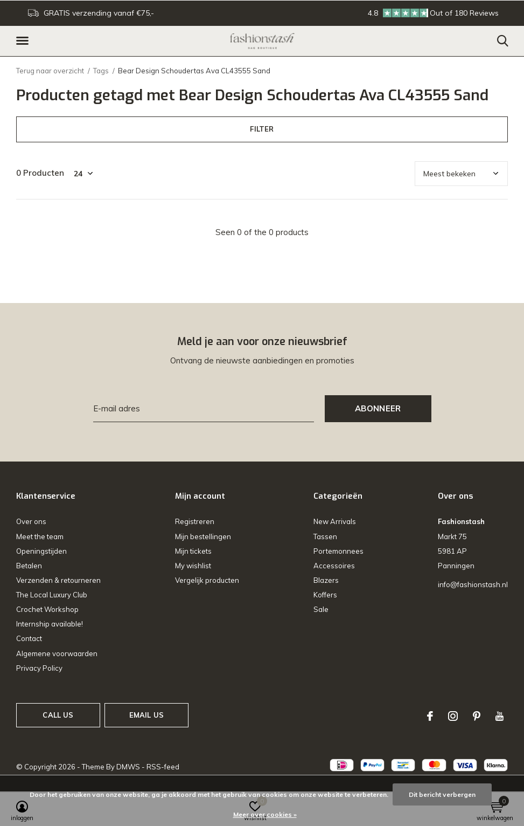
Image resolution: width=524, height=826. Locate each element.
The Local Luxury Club (51, 594)
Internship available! (49, 624)
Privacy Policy (39, 668)
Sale (321, 609)
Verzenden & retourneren (58, 580)
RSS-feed (162, 766)
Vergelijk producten (207, 580)
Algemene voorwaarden (56, 653)
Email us (146, 715)
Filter (262, 129)
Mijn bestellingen (203, 536)
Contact (29, 638)
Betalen (29, 565)
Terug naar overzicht (50, 70)
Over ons (31, 521)
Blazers (326, 580)
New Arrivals (334, 521)
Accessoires (334, 565)
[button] (24, 41)
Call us (58, 715)
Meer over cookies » (265, 814)
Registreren (194, 521)
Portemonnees (338, 551)
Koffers (325, 594)
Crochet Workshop (47, 609)
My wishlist (193, 565)
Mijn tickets (193, 551)
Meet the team (40, 536)
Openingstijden (41, 551)
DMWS (128, 766)
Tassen (325, 536)
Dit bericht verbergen (442, 794)
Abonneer (378, 408)
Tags (101, 70)
